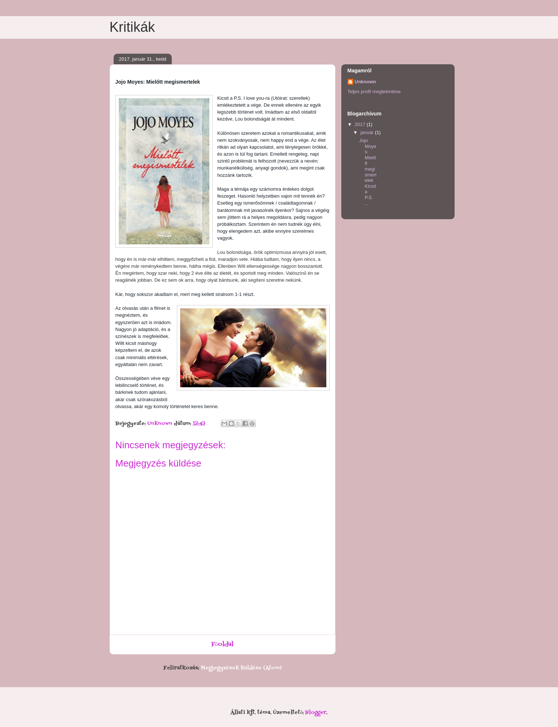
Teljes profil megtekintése (374, 91)
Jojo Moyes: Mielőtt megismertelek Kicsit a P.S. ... (368, 172)
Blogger (315, 712)
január (367, 132)
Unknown (365, 81)
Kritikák (132, 27)
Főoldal (222, 644)
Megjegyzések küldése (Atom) (241, 668)
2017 (361, 124)
